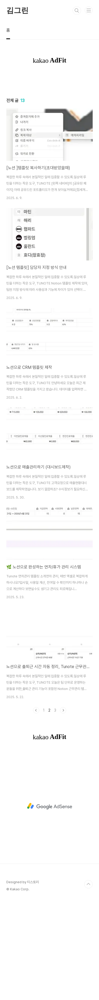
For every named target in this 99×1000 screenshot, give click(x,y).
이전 (36, 809)
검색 (77, 11)
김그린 (17, 10)
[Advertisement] (49, 129)
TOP (88, 983)
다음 (63, 809)
